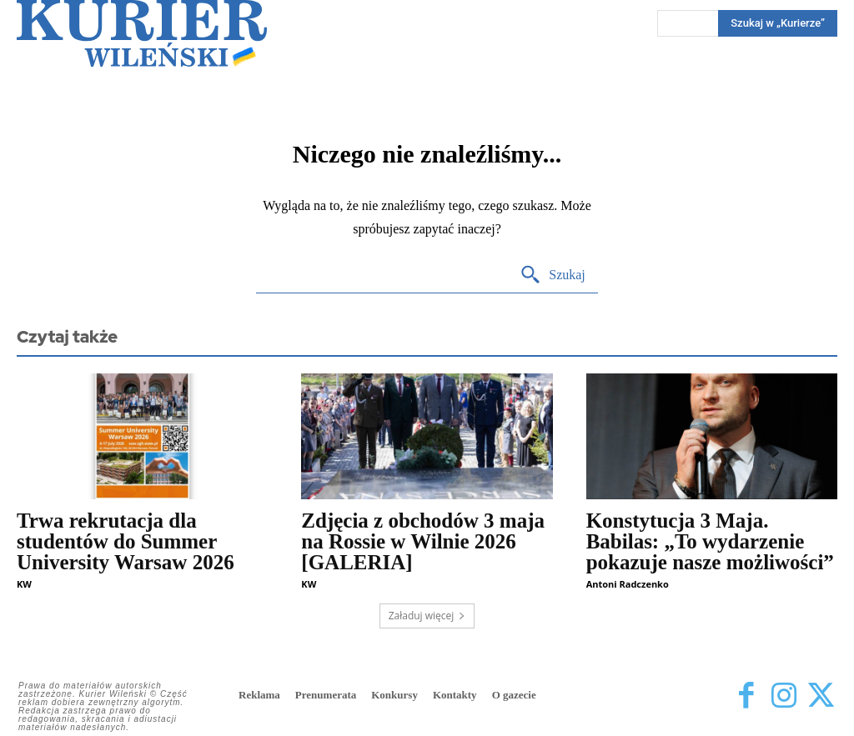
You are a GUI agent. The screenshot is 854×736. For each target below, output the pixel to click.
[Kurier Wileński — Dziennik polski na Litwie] (142, 33)
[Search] (552, 275)
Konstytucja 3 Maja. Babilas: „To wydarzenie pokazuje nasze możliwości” (710, 541)
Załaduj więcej (427, 615)
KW (24, 584)
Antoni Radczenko (627, 584)
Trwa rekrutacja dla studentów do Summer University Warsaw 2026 (125, 541)
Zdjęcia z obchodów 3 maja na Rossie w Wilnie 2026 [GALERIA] (423, 541)
